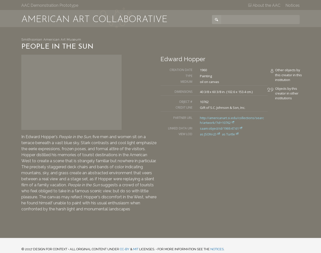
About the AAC (264, 5)
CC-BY (124, 249)
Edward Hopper (182, 59)
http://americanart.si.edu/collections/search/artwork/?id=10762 (232, 120)
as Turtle (230, 134)
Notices (292, 5)
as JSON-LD (210, 134)
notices (217, 249)
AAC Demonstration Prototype (49, 5)
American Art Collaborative (94, 19)
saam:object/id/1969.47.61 (221, 128)
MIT (135, 249)
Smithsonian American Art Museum (51, 39)
